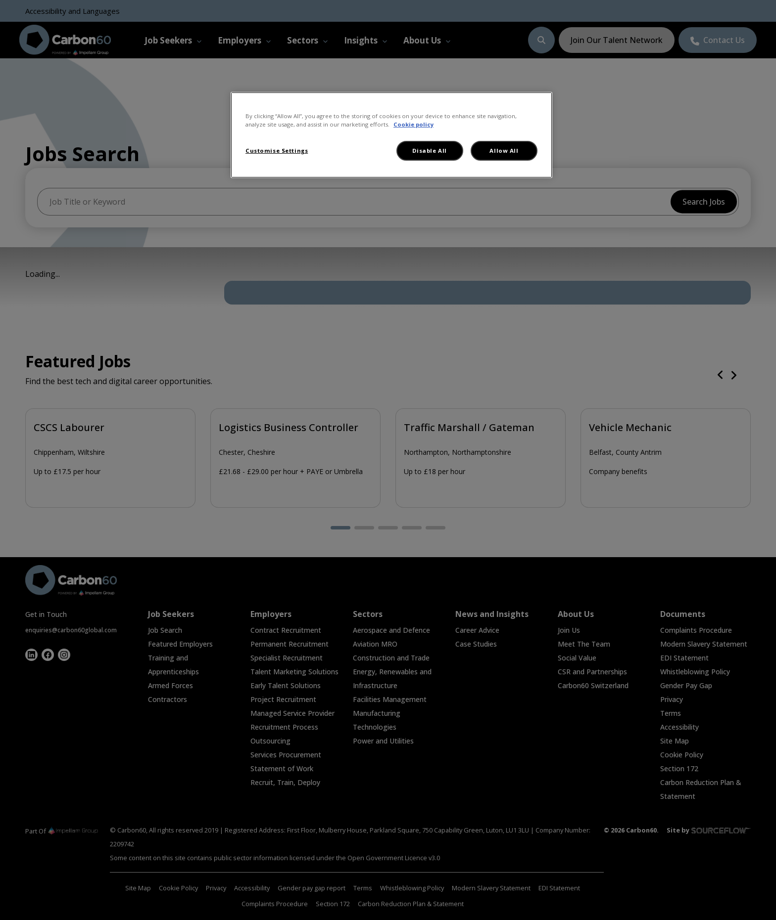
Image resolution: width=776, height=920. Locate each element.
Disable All (429, 150)
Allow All (503, 150)
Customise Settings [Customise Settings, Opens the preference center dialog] (276, 150)
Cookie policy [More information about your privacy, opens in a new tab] (413, 124)
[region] (391, 135)
